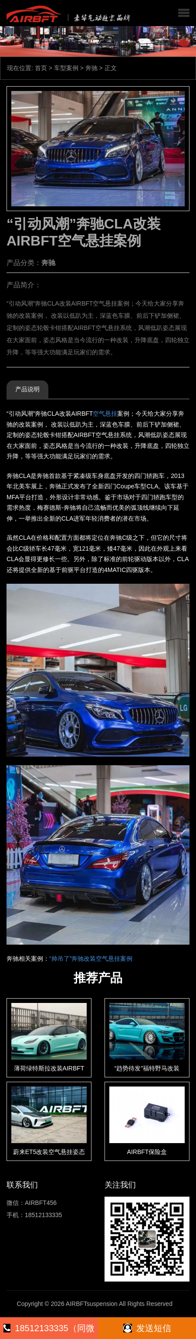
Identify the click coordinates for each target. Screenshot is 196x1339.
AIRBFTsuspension (92, 1303)
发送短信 (147, 1328)
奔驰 (91, 67)
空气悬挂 (105, 413)
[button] (183, 13)
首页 (41, 67)
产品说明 (27, 389)
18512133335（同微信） (48, 1331)
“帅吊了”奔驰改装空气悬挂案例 (90, 958)
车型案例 (66, 67)
